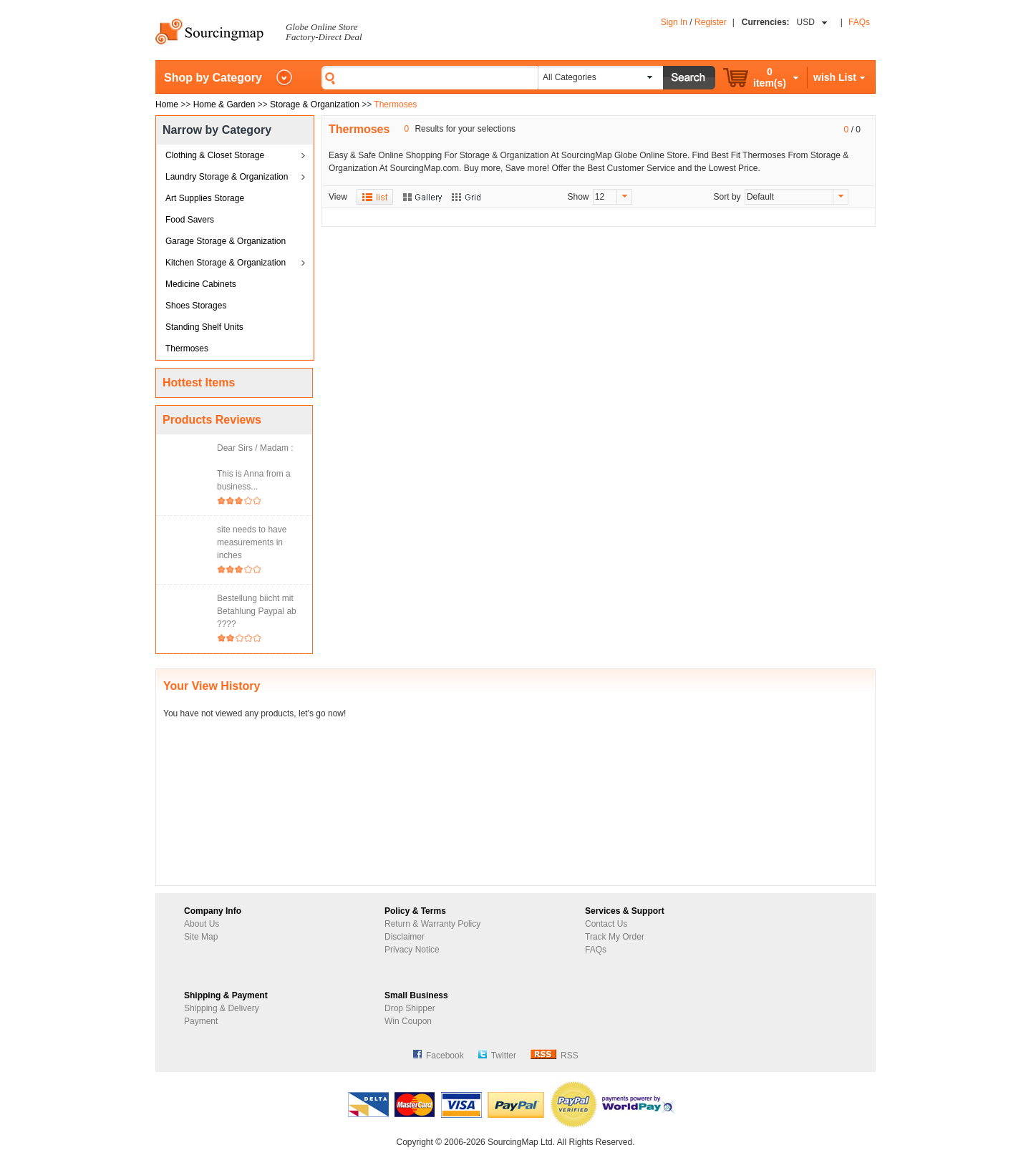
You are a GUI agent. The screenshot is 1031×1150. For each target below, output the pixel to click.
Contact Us (606, 924)
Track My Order (614, 937)
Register (710, 22)
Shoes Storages (195, 306)
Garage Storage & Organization (225, 241)
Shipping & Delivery (221, 1008)
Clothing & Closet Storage (214, 155)
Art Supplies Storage (204, 198)
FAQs (859, 22)
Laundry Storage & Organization (226, 177)
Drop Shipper (409, 1008)
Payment (201, 1021)
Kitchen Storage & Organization (225, 263)
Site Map (201, 937)
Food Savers (189, 220)
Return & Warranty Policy (432, 924)
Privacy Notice (412, 950)
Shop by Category (213, 78)
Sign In (674, 22)
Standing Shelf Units (204, 327)
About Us (201, 924)
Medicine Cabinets (200, 284)
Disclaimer (404, 937)
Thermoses (186, 348)
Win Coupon (408, 1021)
